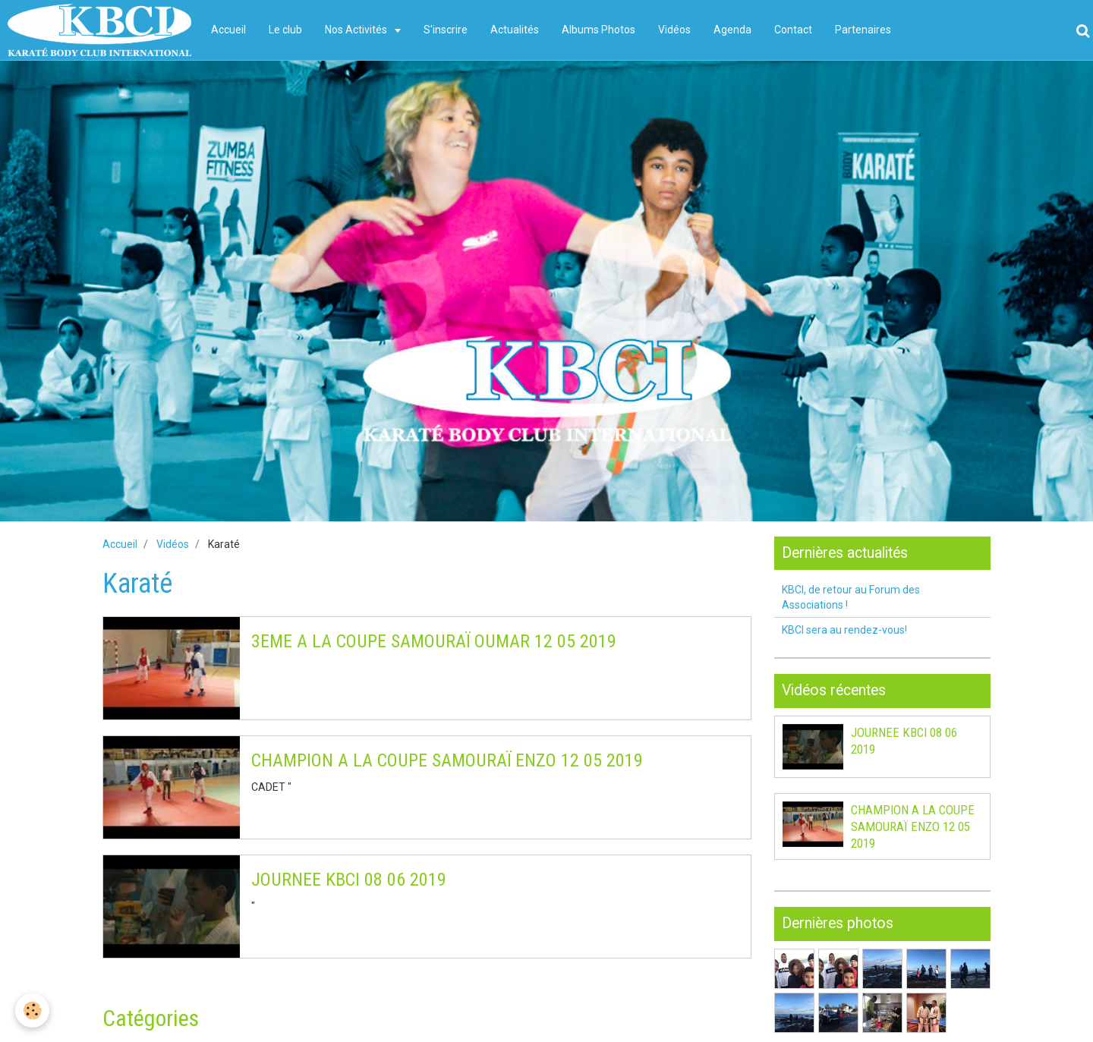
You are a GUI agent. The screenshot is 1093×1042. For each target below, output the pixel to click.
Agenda (732, 30)
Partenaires (863, 30)
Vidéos (674, 30)
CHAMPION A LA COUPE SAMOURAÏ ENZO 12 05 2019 (447, 760)
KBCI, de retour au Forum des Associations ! (851, 597)
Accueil (228, 30)
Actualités (514, 30)
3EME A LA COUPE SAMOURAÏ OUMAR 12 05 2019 (433, 641)
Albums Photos (598, 30)
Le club (285, 30)
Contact (793, 30)
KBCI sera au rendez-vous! (844, 630)
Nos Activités (357, 30)
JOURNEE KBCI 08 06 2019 (348, 879)
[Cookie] (32, 1010)
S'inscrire (446, 30)
